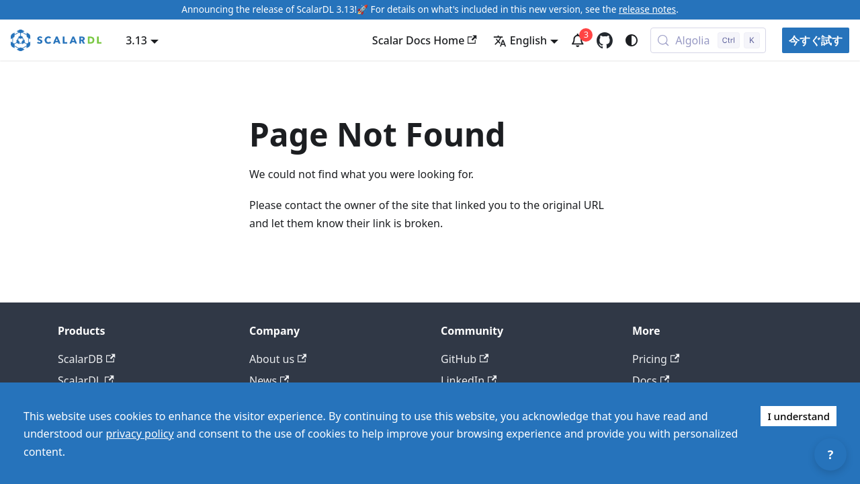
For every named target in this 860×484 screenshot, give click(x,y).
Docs (650, 380)
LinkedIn (469, 380)
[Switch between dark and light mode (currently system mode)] (631, 40)
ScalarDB (87, 359)
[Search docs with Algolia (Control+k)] (708, 40)
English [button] (520, 40)
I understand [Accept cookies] (798, 416)
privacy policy (139, 433)
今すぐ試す (816, 40)
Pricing (655, 359)
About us (277, 359)
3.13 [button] (136, 40)
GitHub (464, 359)
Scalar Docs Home (424, 40)
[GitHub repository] (605, 40)
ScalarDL (86, 380)
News (269, 380)
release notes (647, 9)
